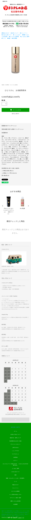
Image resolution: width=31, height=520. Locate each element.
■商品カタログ (5, 33)
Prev (3, 206)
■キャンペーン (23, 33)
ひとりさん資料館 (15, 491)
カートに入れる (15, 110)
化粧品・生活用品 (5, 84)
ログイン (15, 460)
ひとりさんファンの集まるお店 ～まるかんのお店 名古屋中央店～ (15, 464)
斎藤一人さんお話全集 (15, 501)
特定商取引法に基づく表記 (15, 441)
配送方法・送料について (15, 437)
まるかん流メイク (15, 471)
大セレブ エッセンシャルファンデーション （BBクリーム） (8, 211)
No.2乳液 (22, 208)
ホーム (15, 431)
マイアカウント (15, 453)
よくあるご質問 (15, 468)
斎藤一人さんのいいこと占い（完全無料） (15, 478)
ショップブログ (15, 450)
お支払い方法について (15, 434)
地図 (15, 474)
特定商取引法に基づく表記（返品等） (11, 168)
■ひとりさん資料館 (13, 36)
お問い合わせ (15, 447)
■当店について (14, 33)
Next (28, 206)
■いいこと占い (16, 34)
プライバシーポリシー (15, 444)
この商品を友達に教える (7, 170)
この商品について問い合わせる (9, 173)
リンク (15, 481)
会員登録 (15, 457)
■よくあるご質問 (24, 36)
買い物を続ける (5, 175)
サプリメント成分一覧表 (15, 497)
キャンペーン (15, 487)
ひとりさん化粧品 (14, 84)
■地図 (8, 38)
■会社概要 (14, 38)
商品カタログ (15, 484)
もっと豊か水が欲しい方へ (15, 494)
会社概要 (15, 504)
